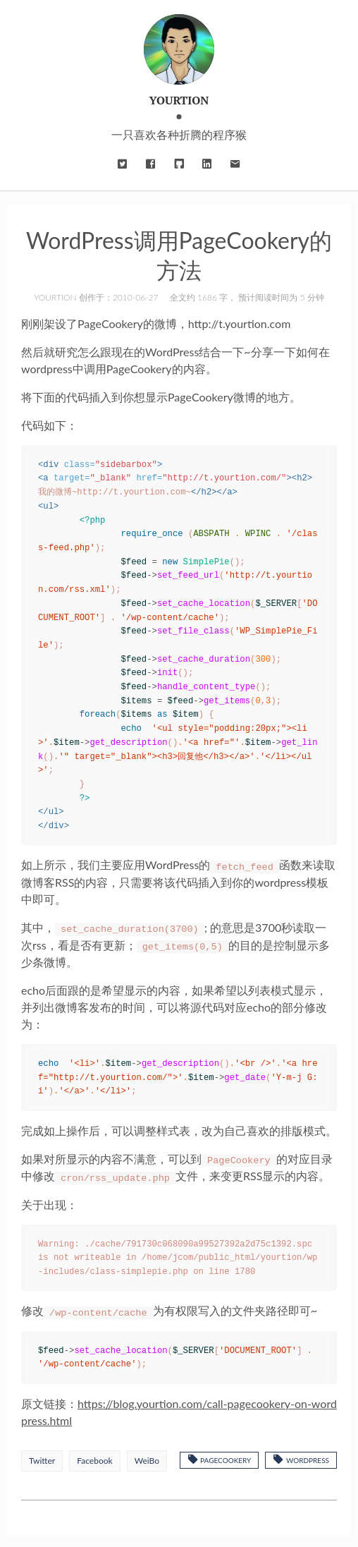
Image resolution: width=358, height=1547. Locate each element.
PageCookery (219, 1456)
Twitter (42, 1457)
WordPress (301, 1456)
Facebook (94, 1457)
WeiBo (147, 1457)
